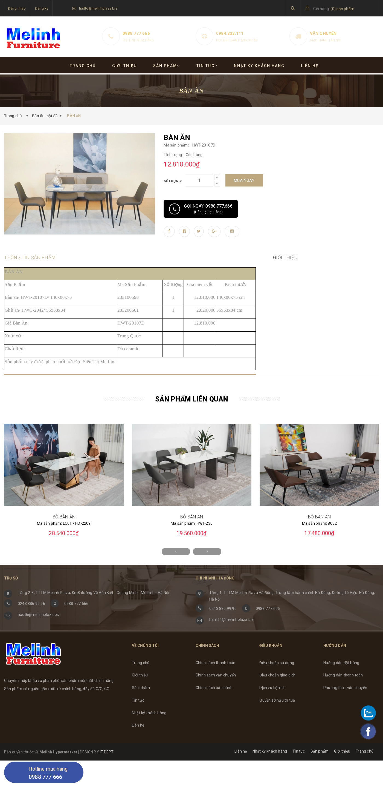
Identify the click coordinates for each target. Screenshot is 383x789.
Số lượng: (173, 181)
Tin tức (206, 66)
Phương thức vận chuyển (345, 703)
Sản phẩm (166, 66)
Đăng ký (41, 8)
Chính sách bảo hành (214, 703)
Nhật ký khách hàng (259, 66)
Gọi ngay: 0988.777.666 (200, 208)
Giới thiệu (124, 66)
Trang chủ (83, 66)
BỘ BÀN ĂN (64, 532)
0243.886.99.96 (31, 619)
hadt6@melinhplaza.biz (98, 8)
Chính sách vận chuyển (216, 690)
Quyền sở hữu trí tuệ (277, 716)
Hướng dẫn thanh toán (343, 690)
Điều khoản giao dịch (277, 690)
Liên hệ (309, 66)
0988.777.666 (76, 619)
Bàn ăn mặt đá (45, 116)
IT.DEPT (107, 767)
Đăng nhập (17, 8)
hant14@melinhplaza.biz (231, 635)
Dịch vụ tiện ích (272, 703)
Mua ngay (244, 180)
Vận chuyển (323, 33)
